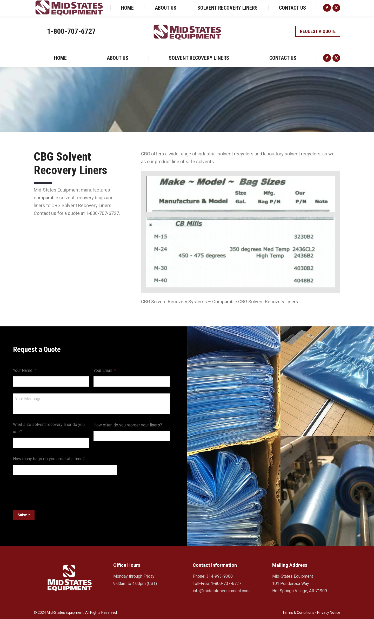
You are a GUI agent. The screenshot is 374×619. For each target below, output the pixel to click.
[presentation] (52, 492)
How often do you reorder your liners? (128, 425)
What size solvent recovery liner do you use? (49, 428)
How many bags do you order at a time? (49, 458)
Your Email (105, 370)
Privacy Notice (328, 611)
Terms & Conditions (298, 611)
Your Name (24, 370)
